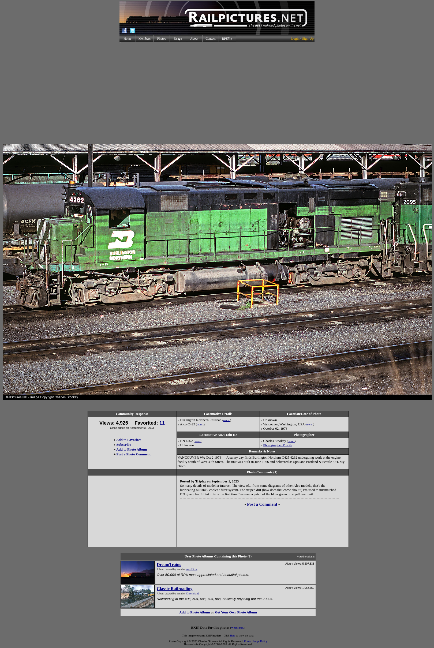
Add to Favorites (128, 440)
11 (162, 423)
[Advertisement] (216, 93)
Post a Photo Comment (134, 454)
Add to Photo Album (131, 449)
